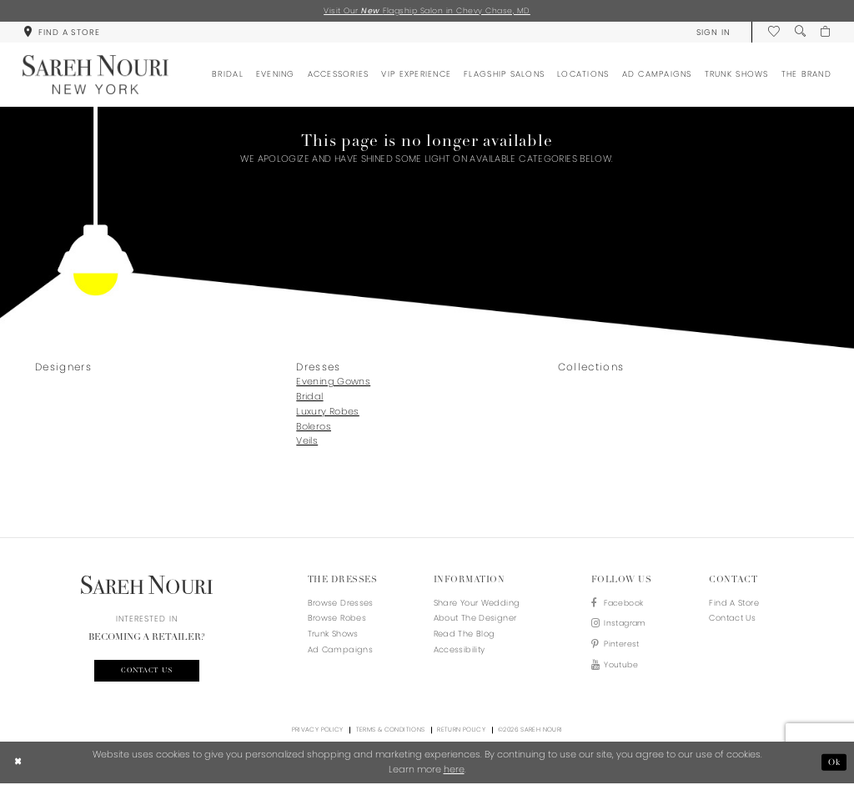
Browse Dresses (341, 602)
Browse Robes (337, 618)
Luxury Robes (327, 411)
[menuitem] (61, 32)
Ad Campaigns (340, 649)
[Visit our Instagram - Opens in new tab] (620, 625)
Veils (307, 441)
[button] (712, 32)
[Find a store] (61, 32)
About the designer (475, 618)
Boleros (313, 426)
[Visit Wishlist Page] (773, 32)
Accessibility (459, 649)
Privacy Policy (318, 731)
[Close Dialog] (18, 763)
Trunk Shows (333, 633)
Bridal (309, 396)
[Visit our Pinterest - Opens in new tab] (620, 646)
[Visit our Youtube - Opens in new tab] (620, 667)
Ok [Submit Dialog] (834, 763)
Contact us (146, 671)
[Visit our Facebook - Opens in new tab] (620, 603)
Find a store (733, 602)
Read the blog (464, 633)
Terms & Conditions (390, 731)
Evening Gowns (333, 381)
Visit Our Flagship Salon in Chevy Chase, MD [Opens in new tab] (427, 10)
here (454, 770)
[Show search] (799, 32)
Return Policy (461, 731)
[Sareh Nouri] (95, 75)
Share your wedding (477, 602)
